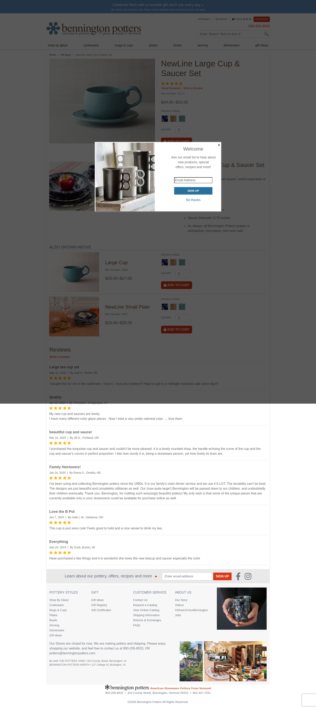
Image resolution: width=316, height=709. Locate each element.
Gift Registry (99, 605)
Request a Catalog (145, 605)
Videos (179, 605)
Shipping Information (146, 615)
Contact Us (140, 600)
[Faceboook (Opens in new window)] (238, 576)
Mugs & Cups (58, 610)
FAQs (136, 625)
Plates (53, 615)
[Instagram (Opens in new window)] (248, 576)
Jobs (178, 615)
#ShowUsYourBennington (191, 610)
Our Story (181, 600)
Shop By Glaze (59, 600)
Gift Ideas (55, 635)
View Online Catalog (146, 610)
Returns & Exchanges (147, 620)
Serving (54, 625)
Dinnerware (56, 630)
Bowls (53, 620)
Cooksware (56, 605)
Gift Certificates (101, 610)
